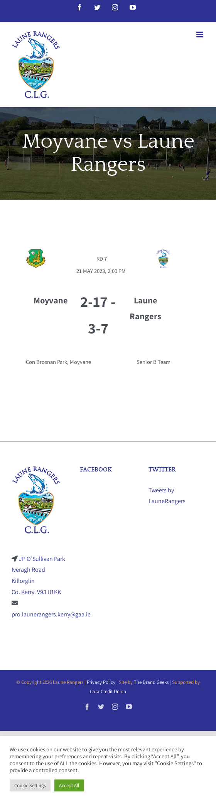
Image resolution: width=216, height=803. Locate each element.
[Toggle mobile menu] (200, 34)
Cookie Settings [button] (30, 785)
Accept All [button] (69, 785)
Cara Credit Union (108, 691)
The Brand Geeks (151, 682)
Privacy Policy (101, 682)
